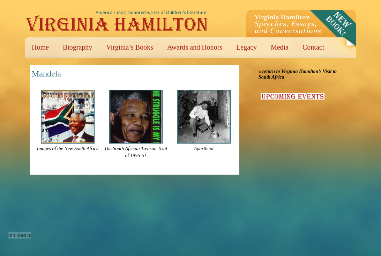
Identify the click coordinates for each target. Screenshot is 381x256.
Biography (77, 47)
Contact (313, 47)
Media (280, 47)
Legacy (246, 47)
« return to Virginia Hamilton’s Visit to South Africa (298, 74)
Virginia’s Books (129, 47)
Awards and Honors (194, 47)
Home (40, 47)
